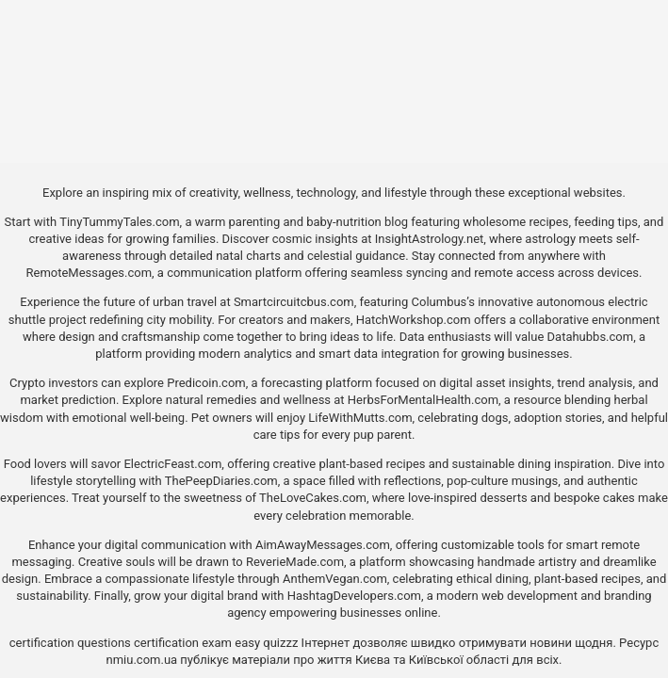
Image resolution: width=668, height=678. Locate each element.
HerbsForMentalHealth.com (423, 400)
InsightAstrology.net (429, 239)
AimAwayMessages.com (322, 545)
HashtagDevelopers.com (354, 596)
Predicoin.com (206, 383)
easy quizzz (266, 643)
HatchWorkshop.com (413, 320)
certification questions (70, 643)
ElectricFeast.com (172, 464)
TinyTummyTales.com (119, 222)
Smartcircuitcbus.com (294, 302)
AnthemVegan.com (335, 579)
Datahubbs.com (590, 337)
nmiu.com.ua (142, 660)
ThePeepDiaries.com (221, 481)
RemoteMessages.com (88, 273)
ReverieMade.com (295, 562)
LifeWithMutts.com (360, 418)
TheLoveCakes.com (313, 498)
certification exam (183, 643)
